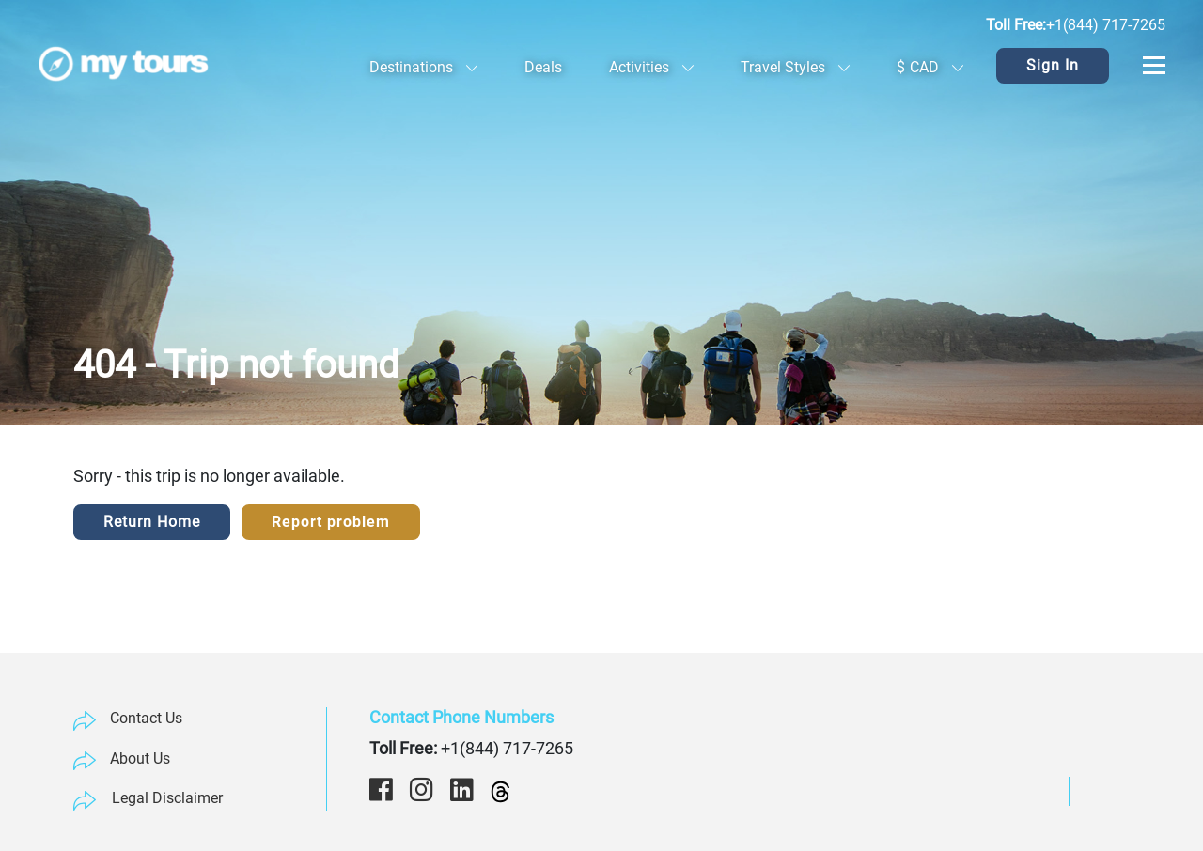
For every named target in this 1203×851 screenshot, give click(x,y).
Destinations (423, 67)
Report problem (331, 522)
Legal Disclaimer (167, 798)
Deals (543, 67)
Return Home (151, 522)
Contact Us (146, 718)
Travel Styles (795, 67)
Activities (651, 67)
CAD (930, 67)
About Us (140, 758)
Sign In (1052, 65)
